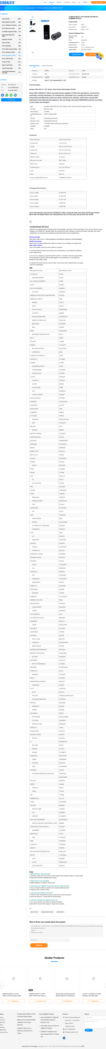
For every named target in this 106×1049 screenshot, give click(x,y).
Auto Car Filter (11, 43)
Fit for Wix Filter (11, 46)
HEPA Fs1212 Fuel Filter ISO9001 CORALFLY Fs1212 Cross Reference (26, 1022)
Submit (39, 945)
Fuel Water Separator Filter (11, 32)
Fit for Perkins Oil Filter (11, 52)
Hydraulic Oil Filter (11, 39)
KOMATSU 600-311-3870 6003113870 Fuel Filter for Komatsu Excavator (37, 996)
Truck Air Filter (11, 62)
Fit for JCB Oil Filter (11, 59)
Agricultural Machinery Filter (11, 35)
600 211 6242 (34, 912)
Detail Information (34, 65)
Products (2, 1020)
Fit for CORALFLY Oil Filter (11, 25)
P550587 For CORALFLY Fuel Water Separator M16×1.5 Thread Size (50, 1034)
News (1, 1025)
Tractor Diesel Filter (11, 68)
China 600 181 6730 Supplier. (30, 1046)
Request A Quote (98, 2)
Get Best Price (76, 54)
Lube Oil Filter (11, 19)
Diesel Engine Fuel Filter (11, 22)
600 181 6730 (60, 912)
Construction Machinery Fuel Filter (11, 72)
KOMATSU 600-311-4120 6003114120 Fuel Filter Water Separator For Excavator (11, 996)
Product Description (47, 65)
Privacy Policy (4, 1032)
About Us (2, 1022)
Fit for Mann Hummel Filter (11, 49)
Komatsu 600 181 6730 (47, 912)
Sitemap (2, 1027)
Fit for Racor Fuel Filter (11, 28)
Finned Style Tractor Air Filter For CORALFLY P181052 (50, 1027)
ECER (82, 1046)
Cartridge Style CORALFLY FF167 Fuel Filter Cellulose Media (26, 1015)
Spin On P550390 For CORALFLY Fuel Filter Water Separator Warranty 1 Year (50, 1020)
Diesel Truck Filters (11, 65)
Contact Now (11, 100)
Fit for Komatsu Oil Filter (11, 55)
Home (1, 1017)
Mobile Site (3, 1030)
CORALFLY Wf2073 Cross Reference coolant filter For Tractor (24, 1031)
